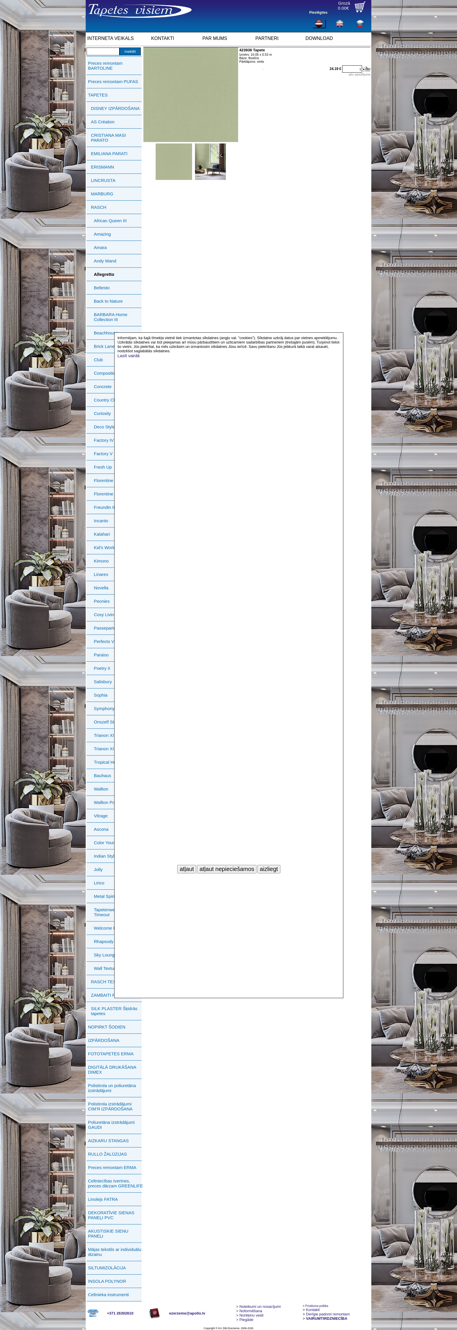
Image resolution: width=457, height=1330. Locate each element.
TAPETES (98, 94)
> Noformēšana (249, 1311)
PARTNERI (266, 38)
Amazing (102, 234)
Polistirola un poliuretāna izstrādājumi (112, 1088)
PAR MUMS (214, 38)
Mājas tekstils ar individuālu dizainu (114, 1252)
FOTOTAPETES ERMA (110, 1053)
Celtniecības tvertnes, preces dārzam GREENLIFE (115, 1183)
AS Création (103, 121)
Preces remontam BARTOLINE (105, 66)
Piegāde (244, 1319)
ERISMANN (102, 166)
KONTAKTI (162, 38)
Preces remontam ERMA (112, 1167)
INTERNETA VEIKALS (110, 38)
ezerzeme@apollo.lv (187, 1313)
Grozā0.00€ (344, 5)
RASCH (98, 207)
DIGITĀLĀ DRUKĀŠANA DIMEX (112, 1070)
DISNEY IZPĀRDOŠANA (115, 108)
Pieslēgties (318, 12)
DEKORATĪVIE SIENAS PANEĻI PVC (111, 1215)
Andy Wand (105, 260)
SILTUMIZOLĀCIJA (107, 1267)
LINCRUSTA (103, 180)
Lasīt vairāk (128, 355)
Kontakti (313, 1310)
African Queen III (110, 220)
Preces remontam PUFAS (113, 81)
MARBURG (102, 193)
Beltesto (102, 287)
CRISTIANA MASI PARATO (108, 138)
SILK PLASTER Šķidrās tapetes (114, 1011)
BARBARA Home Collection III (110, 317)
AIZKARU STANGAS (108, 1140)
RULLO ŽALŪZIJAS (107, 1154)
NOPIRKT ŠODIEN (106, 1026)
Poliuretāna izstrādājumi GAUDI (111, 1125)
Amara (100, 247)
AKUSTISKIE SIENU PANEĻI (108, 1233)
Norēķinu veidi (249, 1315)
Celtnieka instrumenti (108, 1294)
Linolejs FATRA (103, 1199)
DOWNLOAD (319, 38)
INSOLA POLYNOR (107, 1281)
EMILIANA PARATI (109, 153)
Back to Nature (108, 301)
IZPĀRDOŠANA (103, 1040)
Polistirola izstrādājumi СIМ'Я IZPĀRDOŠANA (110, 1106)
